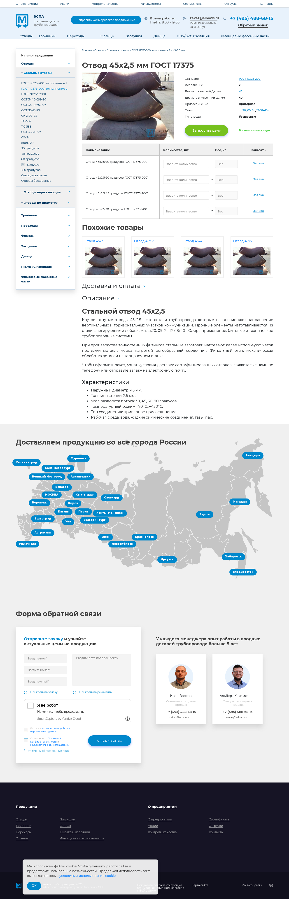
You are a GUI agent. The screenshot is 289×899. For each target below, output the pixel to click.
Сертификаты (192, 3)
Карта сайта (200, 885)
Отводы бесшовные (36, 180)
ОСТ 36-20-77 (31, 132)
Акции (64, 3)
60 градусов (30, 159)
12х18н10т (262, 110)
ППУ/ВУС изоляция (36, 266)
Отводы (27, 63)
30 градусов (30, 148)
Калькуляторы (150, 3)
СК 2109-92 (29, 115)
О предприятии (27, 3)
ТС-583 (26, 126)
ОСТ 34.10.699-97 (34, 99)
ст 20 (242, 110)
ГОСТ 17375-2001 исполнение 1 (44, 83)
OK (34, 886)
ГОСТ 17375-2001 (250, 78)
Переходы (29, 225)
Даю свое (50, 730)
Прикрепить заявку (44, 692)
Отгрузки (231, 3)
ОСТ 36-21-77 (30, 110)
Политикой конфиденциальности (45, 740)
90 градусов (30, 164)
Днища (27, 256)
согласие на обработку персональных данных (50, 730)
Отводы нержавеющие (42, 192)
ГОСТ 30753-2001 (33, 94)
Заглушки (29, 246)
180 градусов (31, 170)
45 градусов (30, 153)
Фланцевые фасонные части (39, 279)
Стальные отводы (38, 73)
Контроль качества (104, 3)
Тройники (29, 215)
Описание (98, 298)
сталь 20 (27, 142)
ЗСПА (49, 20)
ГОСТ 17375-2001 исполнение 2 (44, 88)
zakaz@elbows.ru (203, 18)
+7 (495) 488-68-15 (251, 18)
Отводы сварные (34, 175)
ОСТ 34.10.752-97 (33, 105)
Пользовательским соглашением (50, 744)
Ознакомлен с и (50, 741)
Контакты (266, 3)
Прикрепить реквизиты (95, 692)
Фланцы (27, 236)
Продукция (26, 806)
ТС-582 (26, 121)
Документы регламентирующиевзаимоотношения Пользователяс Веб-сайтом (160, 885)
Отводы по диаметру (41, 202)
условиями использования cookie (87, 876)
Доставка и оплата (111, 285)
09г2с (25, 137)
